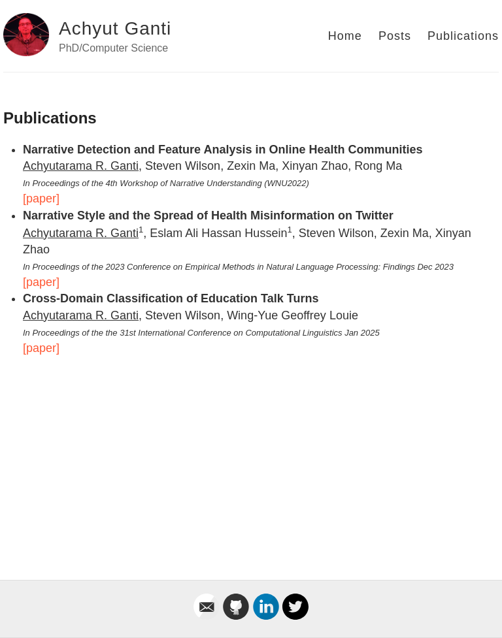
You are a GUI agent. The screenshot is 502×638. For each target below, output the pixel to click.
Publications (463, 35)
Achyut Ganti (115, 28)
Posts (394, 35)
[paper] (41, 198)
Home (345, 35)
